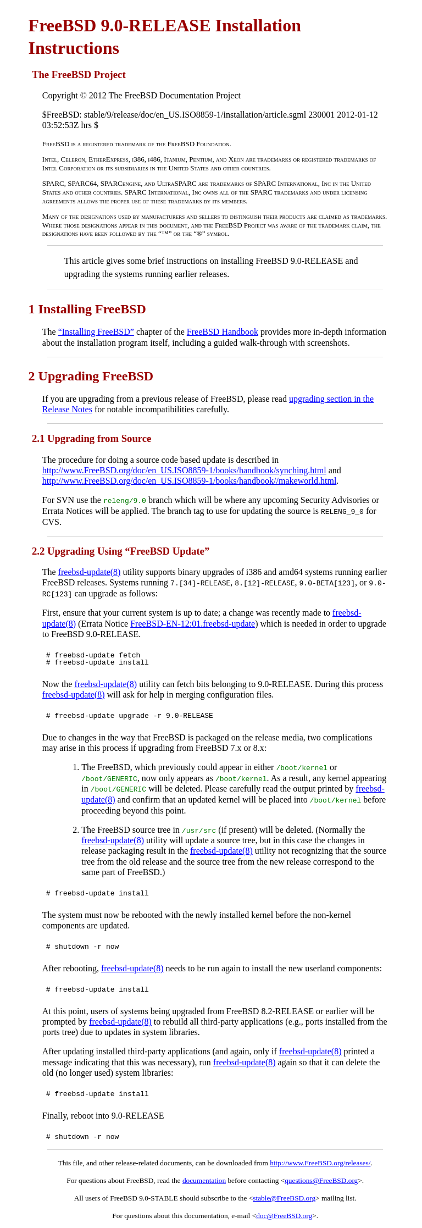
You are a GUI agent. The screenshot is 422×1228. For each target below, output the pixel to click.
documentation (204, 1179)
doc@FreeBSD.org (284, 1214)
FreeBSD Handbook (222, 331)
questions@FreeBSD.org (321, 1179)
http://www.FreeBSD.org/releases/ (320, 1162)
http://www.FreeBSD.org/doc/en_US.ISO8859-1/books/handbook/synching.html (184, 470)
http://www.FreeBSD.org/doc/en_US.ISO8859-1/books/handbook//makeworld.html (189, 480)
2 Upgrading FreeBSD (91, 376)
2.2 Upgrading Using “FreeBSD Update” (120, 550)
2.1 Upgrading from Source (92, 438)
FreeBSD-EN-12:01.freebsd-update (192, 622)
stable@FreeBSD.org (284, 1197)
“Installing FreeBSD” (96, 331)
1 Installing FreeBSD (87, 309)
